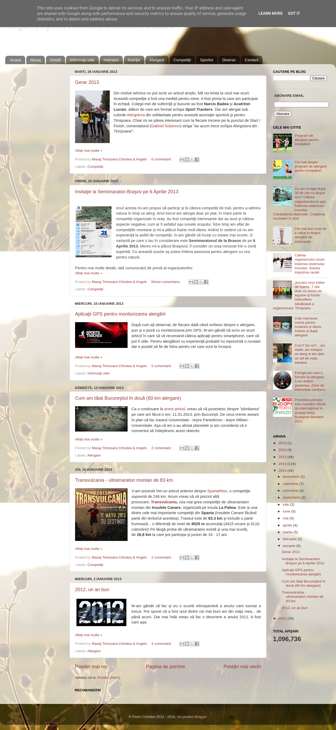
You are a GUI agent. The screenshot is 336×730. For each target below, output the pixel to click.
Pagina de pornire (165, 666)
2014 (283, 464)
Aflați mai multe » (88, 151)
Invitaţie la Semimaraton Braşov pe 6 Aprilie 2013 (126, 191)
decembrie (291, 477)
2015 (283, 457)
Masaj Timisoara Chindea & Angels (120, 159)
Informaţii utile (82, 60)
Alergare (156, 60)
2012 (283, 618)
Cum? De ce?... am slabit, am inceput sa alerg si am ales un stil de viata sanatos (310, 353)
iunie (287, 511)
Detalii (55, 60)
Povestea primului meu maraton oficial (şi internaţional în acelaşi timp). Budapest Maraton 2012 (310, 410)
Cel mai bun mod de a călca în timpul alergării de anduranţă (310, 235)
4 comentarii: (161, 644)
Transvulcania (164, 502)
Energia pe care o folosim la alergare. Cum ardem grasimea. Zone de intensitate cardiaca (310, 381)
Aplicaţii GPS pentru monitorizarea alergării (120, 314)
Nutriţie (134, 60)
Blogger (201, 717)
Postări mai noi (91, 666)
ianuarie (289, 546)
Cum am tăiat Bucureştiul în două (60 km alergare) (128, 398)
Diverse (229, 60)
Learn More (271, 13)
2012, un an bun (92, 589)
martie (288, 532)
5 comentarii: (161, 366)
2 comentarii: (161, 448)
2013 (283, 471)
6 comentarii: (161, 159)
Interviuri (111, 60)
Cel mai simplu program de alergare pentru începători (311, 166)
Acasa (15, 60)
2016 (283, 450)
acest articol (174, 409)
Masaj (35, 60)
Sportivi (206, 60)
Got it (294, 13)
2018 (283, 443)
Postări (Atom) (108, 678)
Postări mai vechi (242, 666)
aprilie (288, 525)
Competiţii (182, 60)
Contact (251, 60)
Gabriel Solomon (165, 126)
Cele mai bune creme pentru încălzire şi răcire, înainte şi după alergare (308, 326)
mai (286, 518)
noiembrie (291, 484)
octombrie (291, 491)
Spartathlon (217, 491)
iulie (286, 504)
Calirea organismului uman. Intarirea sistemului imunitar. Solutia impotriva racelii (310, 263)
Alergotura (136, 115)
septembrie (292, 497)
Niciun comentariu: (166, 282)
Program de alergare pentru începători (307, 140)
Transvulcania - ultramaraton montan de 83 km (124, 480)
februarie (290, 539)
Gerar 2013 (87, 82)
